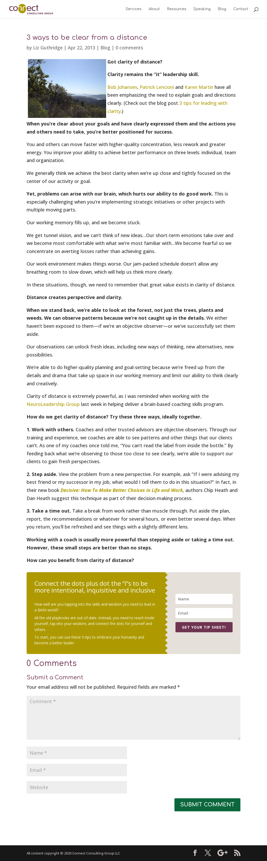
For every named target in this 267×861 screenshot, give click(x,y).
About (154, 9)
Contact (240, 9)
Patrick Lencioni (157, 87)
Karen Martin (199, 87)
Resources (176, 9)
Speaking (202, 9)
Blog (222, 9)
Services (134, 9)
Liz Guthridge (48, 47)
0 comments (129, 47)
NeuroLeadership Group (53, 404)
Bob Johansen (122, 87)
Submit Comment (207, 805)
